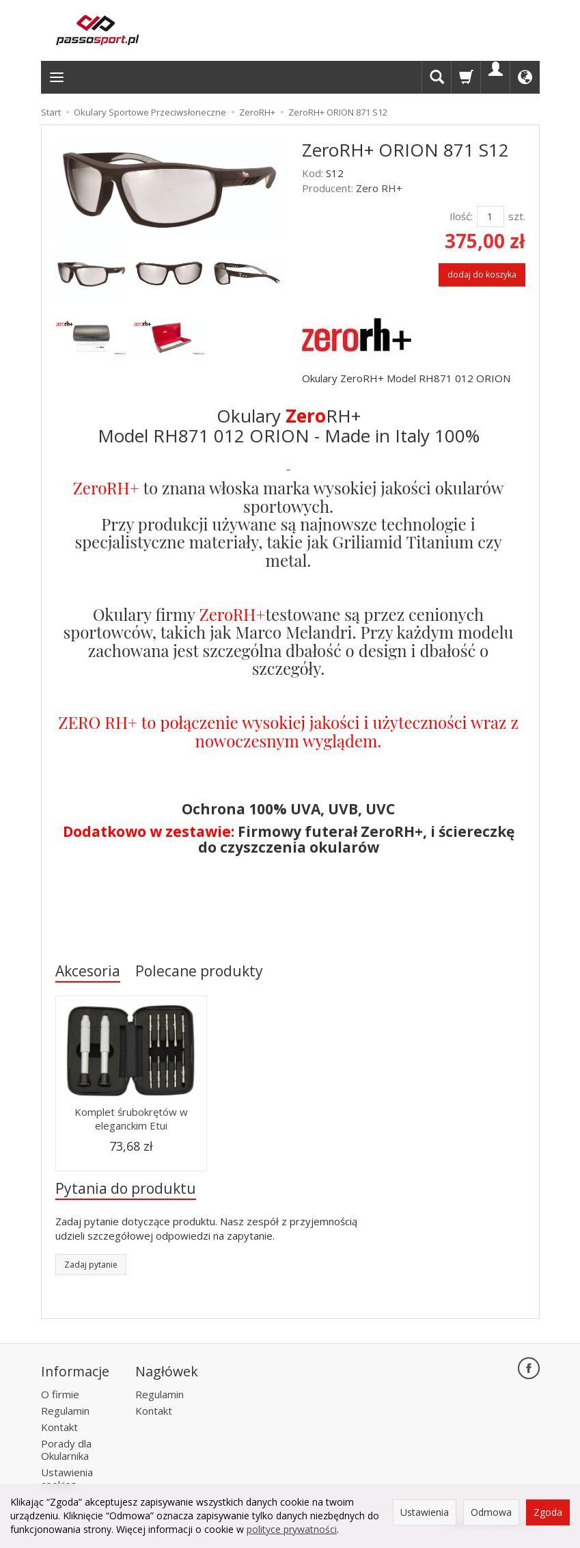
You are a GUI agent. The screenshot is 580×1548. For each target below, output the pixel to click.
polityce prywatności (292, 1529)
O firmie (60, 1394)
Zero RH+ (379, 188)
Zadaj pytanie (91, 1264)
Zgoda (548, 1512)
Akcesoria (87, 970)
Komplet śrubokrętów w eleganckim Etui (131, 1118)
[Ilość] (490, 216)
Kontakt (59, 1427)
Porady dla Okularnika (66, 1450)
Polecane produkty (199, 970)
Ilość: (461, 216)
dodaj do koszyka (481, 274)
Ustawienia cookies (67, 1478)
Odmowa (491, 1512)
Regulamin (65, 1410)
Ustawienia (424, 1512)
